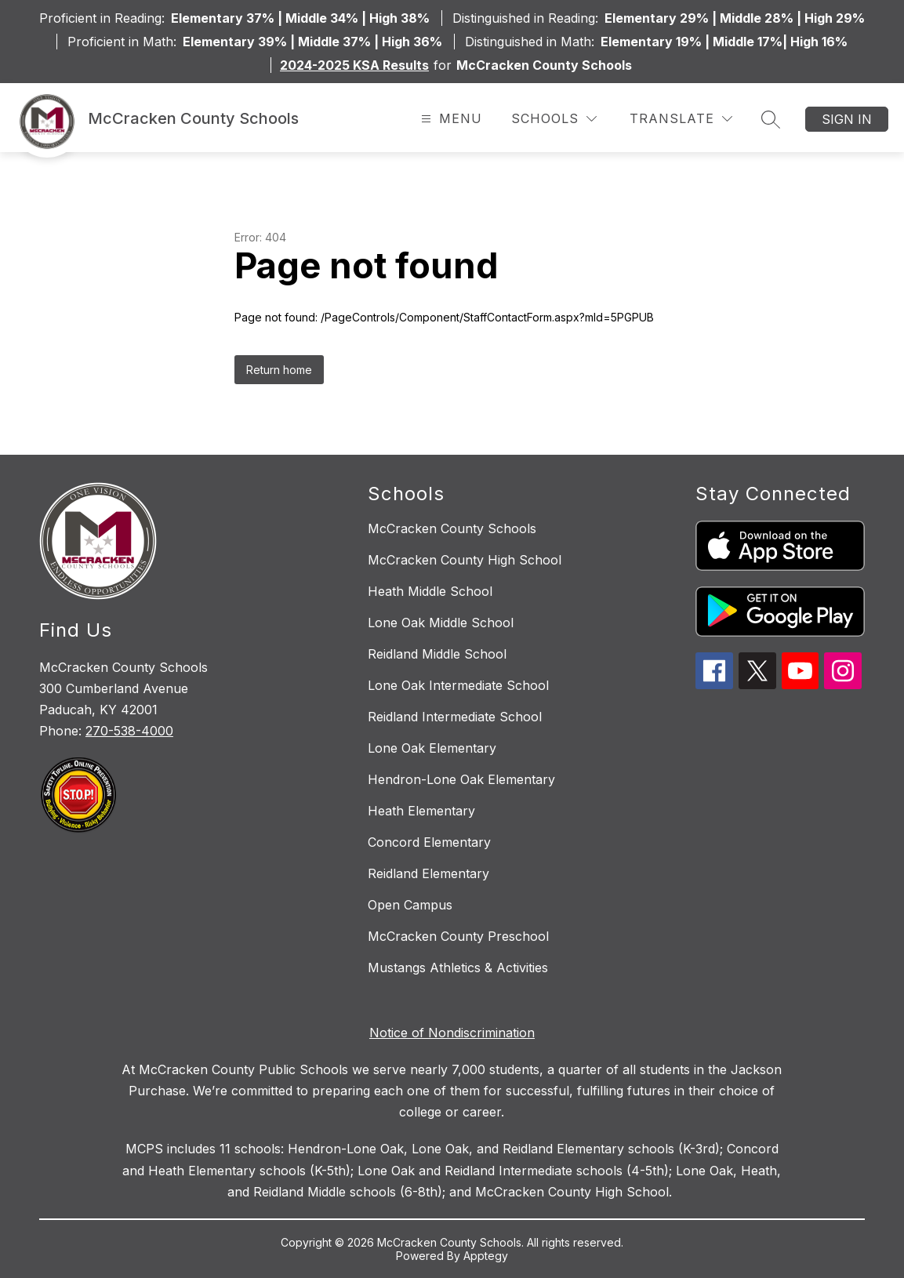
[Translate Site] (681, 119)
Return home (279, 369)
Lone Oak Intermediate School (458, 685)
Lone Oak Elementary (432, 748)
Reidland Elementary (428, 873)
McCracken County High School (464, 560)
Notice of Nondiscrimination (452, 1032)
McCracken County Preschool (458, 936)
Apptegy (485, 1255)
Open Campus (410, 905)
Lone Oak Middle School (441, 622)
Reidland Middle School (437, 654)
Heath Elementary (421, 811)
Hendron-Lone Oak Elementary (461, 779)
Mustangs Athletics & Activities (458, 967)
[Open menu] (449, 119)
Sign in (847, 119)
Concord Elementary (429, 842)
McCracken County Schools (452, 528)
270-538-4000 (129, 731)
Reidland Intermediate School (455, 716)
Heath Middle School (430, 591)
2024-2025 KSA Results (354, 65)
